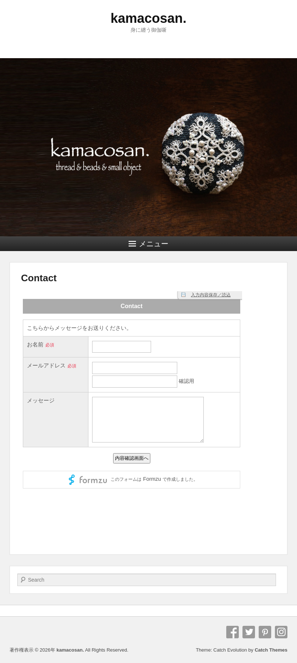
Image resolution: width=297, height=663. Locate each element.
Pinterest (265, 632)
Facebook (232, 632)
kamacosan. (148, 18)
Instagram (281, 632)
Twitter (248, 632)
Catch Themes (271, 650)
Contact (39, 277)
